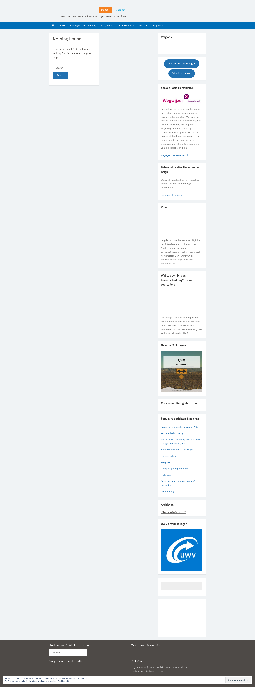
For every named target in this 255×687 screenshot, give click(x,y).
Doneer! (105, 9)
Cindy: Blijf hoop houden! (174, 468)
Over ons (142, 25)
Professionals (125, 25)
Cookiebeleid (63, 681)
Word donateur (181, 73)
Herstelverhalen (169, 456)
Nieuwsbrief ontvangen (181, 63)
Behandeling (89, 25)
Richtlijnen (166, 475)
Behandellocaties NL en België (177, 449)
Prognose (166, 462)
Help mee (158, 25)
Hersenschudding (68, 25)
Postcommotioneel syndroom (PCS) (179, 427)
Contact (120, 9)
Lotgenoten (107, 25)
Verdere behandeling (172, 433)
